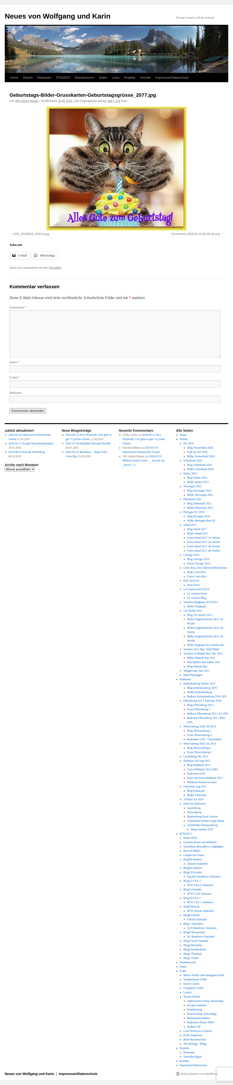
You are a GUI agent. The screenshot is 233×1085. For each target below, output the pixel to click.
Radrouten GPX (196, 773)
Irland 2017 (190, 525)
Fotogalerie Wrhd (193, 988)
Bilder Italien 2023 (198, 482)
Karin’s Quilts (191, 983)
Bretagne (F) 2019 (193, 512)
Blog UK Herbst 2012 (199, 615)
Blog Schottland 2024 (199, 464)
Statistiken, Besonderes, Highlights (203, 846)
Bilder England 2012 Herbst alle (205, 645)
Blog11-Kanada (192, 889)
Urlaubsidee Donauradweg (202, 825)
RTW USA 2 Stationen (200, 885)
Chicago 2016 (191, 555)
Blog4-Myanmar (192, 945)
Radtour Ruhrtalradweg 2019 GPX (207, 696)
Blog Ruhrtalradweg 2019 (202, 688)
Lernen (187, 992)
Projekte (130, 77)
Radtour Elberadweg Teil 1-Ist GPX (207, 713)
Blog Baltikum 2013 (198, 765)
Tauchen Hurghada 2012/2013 (200, 602)
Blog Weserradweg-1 (199, 748)
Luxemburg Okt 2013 (195, 756)
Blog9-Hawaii (191, 906)
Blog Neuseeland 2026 (200, 447)
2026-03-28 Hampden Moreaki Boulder (88, 443)
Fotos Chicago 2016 (198, 563)
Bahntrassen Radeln (198, 1018)
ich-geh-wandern (196, 1005)
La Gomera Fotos (197, 593)
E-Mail (14, 377)
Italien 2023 (190, 473)
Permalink (55, 267)
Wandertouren (84, 77)
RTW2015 (63, 77)
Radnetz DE (194, 1026)
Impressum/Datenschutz (172, 77)
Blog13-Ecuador (192, 872)
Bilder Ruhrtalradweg (199, 692)
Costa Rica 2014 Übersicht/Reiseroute (205, 567)
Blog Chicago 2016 (198, 559)
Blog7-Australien (193, 923)
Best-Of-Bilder (191, 850)
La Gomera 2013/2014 (196, 589)
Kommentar (18, 307)
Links (115, 77)
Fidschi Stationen (197, 919)
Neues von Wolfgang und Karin (57, 16)
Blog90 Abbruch (192, 868)
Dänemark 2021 (192, 499)
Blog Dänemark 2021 (199, 503)
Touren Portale (191, 996)
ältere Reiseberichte (194, 1039)
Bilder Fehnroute (197, 795)
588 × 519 (113, 101)
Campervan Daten (193, 855)
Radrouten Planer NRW (200, 1022)
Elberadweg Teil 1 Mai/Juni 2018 (202, 700)
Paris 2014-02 (191, 580)
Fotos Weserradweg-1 (199, 752)
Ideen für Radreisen (194, 803)
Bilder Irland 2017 (197, 533)
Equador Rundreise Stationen (204, 876)
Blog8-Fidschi (191, 915)
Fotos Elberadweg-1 (198, 709)
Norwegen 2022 (192, 486)
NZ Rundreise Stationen (201, 936)
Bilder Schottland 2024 (200, 469)
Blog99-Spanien (192, 859)
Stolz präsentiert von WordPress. (199, 1073)
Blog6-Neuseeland (193, 932)
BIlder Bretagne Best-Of (201, 520)
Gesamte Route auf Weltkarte (200, 842)
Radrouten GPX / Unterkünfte (204, 739)
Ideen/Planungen (193, 675)
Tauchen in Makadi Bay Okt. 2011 (203, 653)
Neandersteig (194, 1009)
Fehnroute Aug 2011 (195, 786)
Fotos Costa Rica (197, 576)
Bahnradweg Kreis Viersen (202, 816)
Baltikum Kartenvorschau (202, 782)
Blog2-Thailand (192, 953)
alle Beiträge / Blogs (195, 1043)
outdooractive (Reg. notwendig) (205, 1001)
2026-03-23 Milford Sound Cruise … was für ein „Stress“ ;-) (144, 460)
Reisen (28, 77)
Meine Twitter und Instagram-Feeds (203, 975)
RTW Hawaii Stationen (200, 911)
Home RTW (190, 838)
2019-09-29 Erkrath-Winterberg (27, 452)
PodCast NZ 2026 (197, 452)
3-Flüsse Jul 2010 (193, 799)
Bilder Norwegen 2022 (200, 495)
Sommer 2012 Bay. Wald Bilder (201, 649)
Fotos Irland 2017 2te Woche (203, 542)
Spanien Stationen (197, 863)
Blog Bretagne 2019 (198, 516)
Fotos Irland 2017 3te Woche (203, 546)
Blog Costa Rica (196, 572)
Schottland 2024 (192, 460)
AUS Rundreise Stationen (202, 928)
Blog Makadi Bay (197, 666)
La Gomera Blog (196, 597)
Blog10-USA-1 (192, 898)
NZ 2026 (188, 443)
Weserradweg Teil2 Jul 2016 (199, 726)
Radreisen (44, 77)
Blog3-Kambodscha (194, 949)
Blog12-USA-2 (192, 880)
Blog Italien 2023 (197, 477)
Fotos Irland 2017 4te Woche (203, 550)
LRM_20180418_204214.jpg (31, 234)
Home (14, 77)
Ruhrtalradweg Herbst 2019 (199, 683)
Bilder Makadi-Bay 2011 (201, 657)
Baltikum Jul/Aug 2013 (196, 760)
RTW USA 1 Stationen (200, 902)
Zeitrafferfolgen (192, 1056)
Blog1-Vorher (191, 958)
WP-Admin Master (26, 101)
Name (14, 362)
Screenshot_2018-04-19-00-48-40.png (195, 234)
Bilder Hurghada (196, 606)
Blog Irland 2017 (197, 529)
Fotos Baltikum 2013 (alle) (202, 769)
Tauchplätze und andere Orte (203, 662)
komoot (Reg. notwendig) (202, 1013)
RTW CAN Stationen (199, 893)
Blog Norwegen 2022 (199, 490)
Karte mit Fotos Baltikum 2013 (205, 778)
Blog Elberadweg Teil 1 (200, 705)
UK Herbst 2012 (192, 610)
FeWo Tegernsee (192, 1035)
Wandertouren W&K (195, 979)
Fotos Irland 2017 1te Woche (203, 537)
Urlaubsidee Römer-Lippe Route (205, 820)
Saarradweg (194, 808)
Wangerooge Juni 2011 (196, 670)
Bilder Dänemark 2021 (200, 507)
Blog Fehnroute (196, 790)
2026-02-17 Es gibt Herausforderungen (31, 443)
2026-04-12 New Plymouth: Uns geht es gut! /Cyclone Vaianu (144, 439)
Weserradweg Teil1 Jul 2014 (199, 743)
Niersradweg (194, 812)
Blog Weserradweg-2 (199, 730)
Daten (103, 77)
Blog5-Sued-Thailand (195, 941)
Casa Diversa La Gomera (197, 1031)
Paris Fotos (193, 585)
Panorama (189, 1052)
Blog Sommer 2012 (202, 829)
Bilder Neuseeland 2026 (201, 456)
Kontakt (145, 77)
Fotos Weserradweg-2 (199, 735)
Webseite (15, 393)
